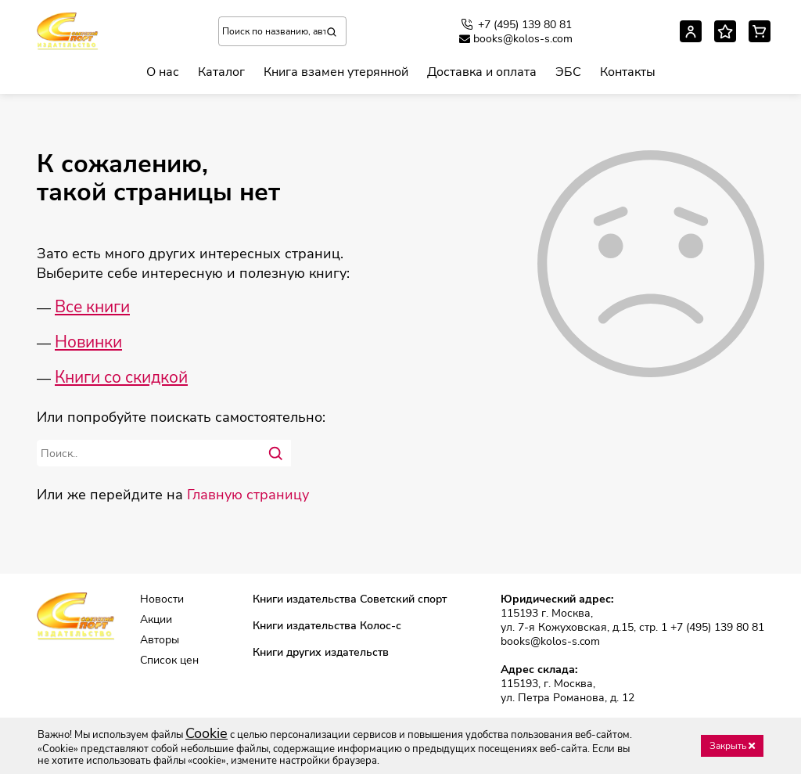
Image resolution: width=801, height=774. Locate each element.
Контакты (628, 72)
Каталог (221, 72)
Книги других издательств (321, 653)
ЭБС (568, 72)
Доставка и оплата (482, 72)
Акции (156, 620)
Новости (162, 599)
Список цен (169, 660)
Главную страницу (248, 494)
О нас (162, 72)
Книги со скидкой (121, 377)
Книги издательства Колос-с (327, 626)
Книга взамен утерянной (336, 72)
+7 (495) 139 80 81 (515, 24)
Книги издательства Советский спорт (350, 599)
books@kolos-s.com (516, 39)
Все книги (92, 307)
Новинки (88, 342)
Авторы (159, 640)
